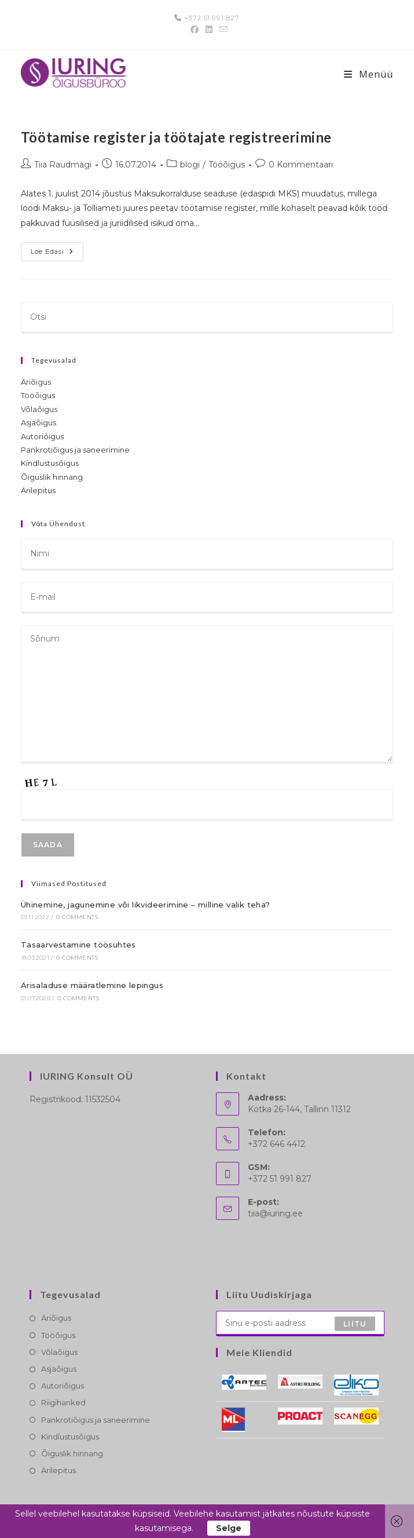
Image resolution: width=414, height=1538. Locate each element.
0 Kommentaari (301, 164)
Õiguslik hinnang (52, 477)
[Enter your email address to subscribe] (300, 1323)
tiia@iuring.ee (275, 1213)
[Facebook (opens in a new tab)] (194, 29)
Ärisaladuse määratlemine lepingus (92, 985)
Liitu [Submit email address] (355, 1323)
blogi (190, 164)
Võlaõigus (39, 409)
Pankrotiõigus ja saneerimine (75, 449)
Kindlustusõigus (50, 463)
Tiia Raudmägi (62, 164)
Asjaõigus (38, 422)
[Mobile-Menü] (368, 74)
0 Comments (77, 917)
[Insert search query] (207, 318)
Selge (228, 1528)
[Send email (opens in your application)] (222, 29)
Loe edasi (57, 254)
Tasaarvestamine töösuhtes (78, 944)
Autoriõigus (42, 436)
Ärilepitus (38, 490)
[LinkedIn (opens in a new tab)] (209, 29)
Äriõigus (36, 382)
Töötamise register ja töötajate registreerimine (176, 137)
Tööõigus (226, 164)
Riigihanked (63, 1402)
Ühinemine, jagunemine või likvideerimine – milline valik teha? (145, 904)
